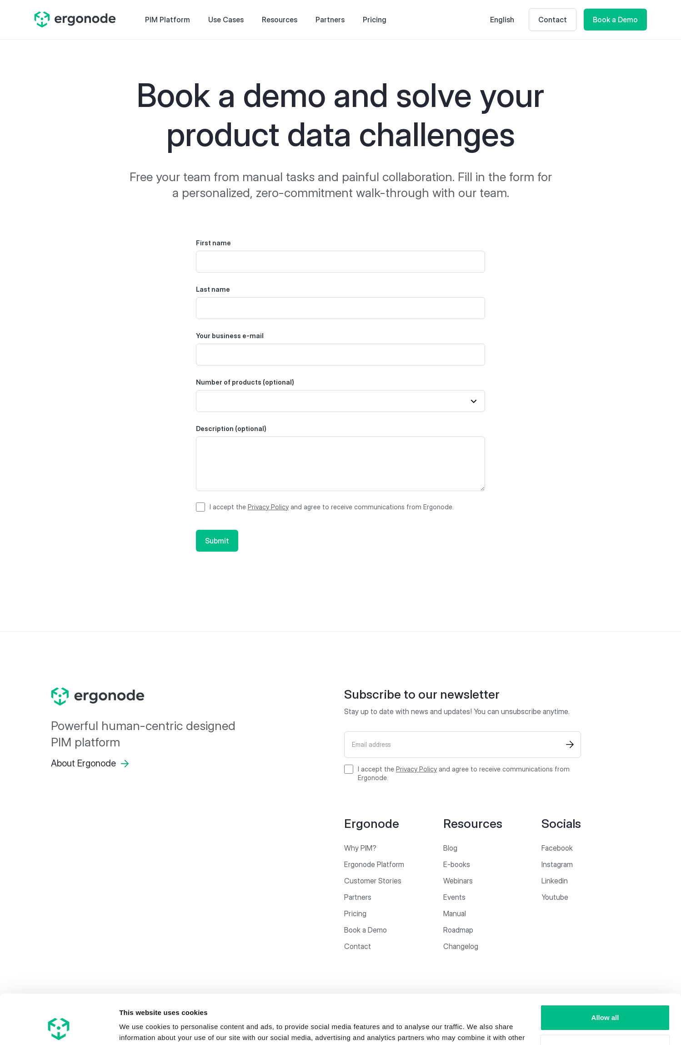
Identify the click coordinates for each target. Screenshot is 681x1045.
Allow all (605, 971)
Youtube (554, 897)
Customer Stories (372, 880)
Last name (213, 289)
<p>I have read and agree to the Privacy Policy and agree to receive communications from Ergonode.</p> (325, 507)
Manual (454, 913)
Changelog (460, 946)
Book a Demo (615, 19)
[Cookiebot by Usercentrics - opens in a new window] (59, 1027)
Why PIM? (360, 847)
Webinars (458, 880)
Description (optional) (231, 428)
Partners (330, 19)
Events (454, 897)
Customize (605, 1000)
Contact (552, 19)
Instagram (557, 864)
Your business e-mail (230, 336)
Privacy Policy (268, 507)
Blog (450, 847)
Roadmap (458, 929)
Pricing (374, 19)
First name (213, 243)
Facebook (557, 847)
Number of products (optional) (245, 382)
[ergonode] (145, 696)
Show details (140, 1027)
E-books (456, 864)
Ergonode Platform (374, 864)
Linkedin (554, 880)
